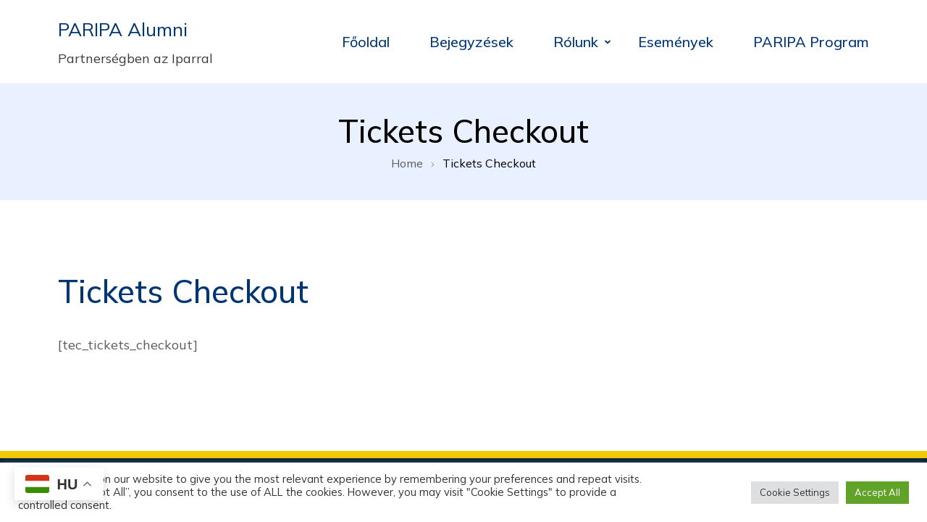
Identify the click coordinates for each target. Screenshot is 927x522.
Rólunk (575, 42)
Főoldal (366, 42)
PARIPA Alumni (123, 29)
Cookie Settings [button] (795, 492)
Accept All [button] (877, 492)
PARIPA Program (811, 42)
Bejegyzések (471, 42)
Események (675, 42)
